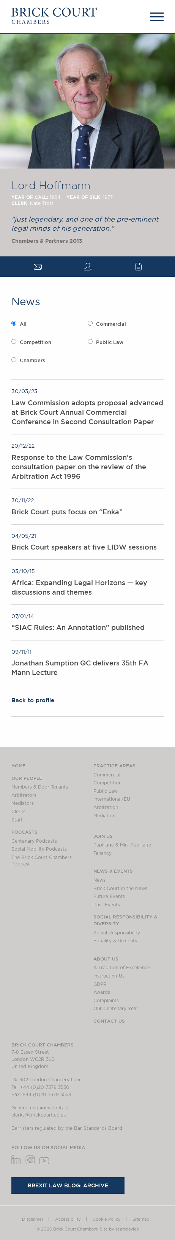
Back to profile (32, 700)
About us (105, 958)
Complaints (106, 1000)
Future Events (109, 896)
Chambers (32, 360)
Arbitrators (23, 795)
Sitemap (140, 1219)
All (23, 324)
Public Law (109, 342)
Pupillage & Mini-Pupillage (122, 845)
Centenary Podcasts (34, 841)
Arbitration (105, 807)
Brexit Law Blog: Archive (68, 1185)
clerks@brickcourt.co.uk (38, 1115)
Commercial (111, 324)
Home (18, 765)
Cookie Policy (107, 1219)
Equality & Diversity (115, 941)
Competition (35, 342)
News (99, 880)
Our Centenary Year (115, 1008)
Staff (16, 820)
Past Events (106, 905)
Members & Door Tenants (39, 787)
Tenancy (102, 853)
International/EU (111, 799)
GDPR (100, 984)
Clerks (18, 811)
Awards (101, 992)
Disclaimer (32, 1219)
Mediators (22, 803)
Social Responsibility (116, 933)
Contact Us (109, 1020)
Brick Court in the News (120, 888)
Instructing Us (109, 976)
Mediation (104, 816)
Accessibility (68, 1219)
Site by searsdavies (119, 1229)
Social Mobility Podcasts (39, 849)
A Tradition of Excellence (121, 967)
